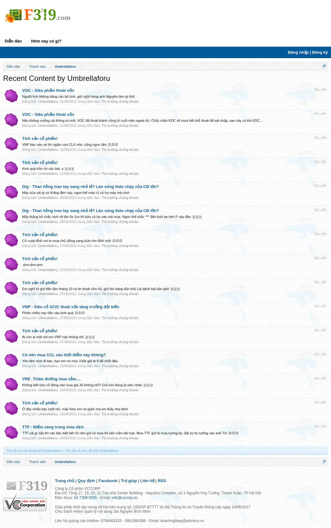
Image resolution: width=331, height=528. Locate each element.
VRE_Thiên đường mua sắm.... (51, 379)
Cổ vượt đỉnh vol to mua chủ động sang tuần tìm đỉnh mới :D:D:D (72, 241)
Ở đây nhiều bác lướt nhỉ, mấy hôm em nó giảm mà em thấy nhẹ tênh (75, 409)
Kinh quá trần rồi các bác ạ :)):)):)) (48, 168)
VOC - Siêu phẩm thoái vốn (48, 90)
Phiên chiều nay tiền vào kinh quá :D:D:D (53, 313)
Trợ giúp (129, 480)
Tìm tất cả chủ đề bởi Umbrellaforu (91, 450)
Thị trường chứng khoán (120, 101)
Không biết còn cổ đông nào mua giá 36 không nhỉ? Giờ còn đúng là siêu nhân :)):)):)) (87, 385)
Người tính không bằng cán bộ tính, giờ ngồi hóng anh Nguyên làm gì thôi (78, 96)
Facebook (108, 480)
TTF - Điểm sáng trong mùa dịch (53, 427)
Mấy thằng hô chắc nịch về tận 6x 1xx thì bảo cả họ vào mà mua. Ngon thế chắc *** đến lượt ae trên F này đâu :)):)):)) (112, 217)
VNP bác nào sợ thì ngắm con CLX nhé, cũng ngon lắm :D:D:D (70, 144)
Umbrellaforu (48, 101)
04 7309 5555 (85, 498)
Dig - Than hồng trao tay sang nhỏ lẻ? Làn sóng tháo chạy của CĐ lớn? (90, 186)
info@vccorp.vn (125, 498)
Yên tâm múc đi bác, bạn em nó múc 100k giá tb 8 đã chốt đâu (70, 361)
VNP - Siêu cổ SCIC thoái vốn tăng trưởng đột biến (70, 306)
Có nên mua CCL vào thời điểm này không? (64, 355)
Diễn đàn (13, 41)
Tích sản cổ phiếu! (40, 138)
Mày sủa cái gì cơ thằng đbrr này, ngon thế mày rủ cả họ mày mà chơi (75, 193)
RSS (162, 480)
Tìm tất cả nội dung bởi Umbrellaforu (34, 450)
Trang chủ (64, 480)
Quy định (86, 480)
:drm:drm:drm (32, 265)
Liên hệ (147, 480)
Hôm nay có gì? (46, 41)
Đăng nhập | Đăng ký (308, 52)
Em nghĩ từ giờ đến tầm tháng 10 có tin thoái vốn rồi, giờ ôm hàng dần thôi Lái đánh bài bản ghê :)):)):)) (101, 289)
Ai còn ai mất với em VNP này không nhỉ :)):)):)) (58, 337)
